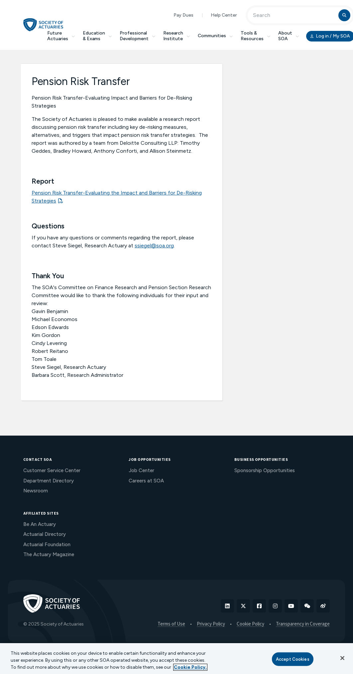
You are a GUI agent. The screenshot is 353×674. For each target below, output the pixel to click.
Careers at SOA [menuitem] (146, 481)
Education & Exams (97, 36)
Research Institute (176, 36)
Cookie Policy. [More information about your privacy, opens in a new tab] (190, 667)
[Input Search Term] (294, 15)
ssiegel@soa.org (154, 245)
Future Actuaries (61, 36)
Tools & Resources (255, 36)
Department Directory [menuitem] (48, 481)
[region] (176, 658)
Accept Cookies (292, 658)
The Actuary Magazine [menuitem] (48, 554)
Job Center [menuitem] (141, 470)
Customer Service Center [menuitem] (51, 470)
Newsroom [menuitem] (35, 491)
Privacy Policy (211, 624)
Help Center (224, 15)
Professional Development (137, 36)
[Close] (342, 658)
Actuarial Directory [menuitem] (44, 534)
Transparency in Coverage (303, 624)
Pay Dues (183, 15)
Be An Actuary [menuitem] (39, 524)
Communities (215, 36)
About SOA (288, 36)
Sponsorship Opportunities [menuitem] (264, 470)
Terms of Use (171, 624)
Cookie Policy (250, 624)
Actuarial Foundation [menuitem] (46, 545)
